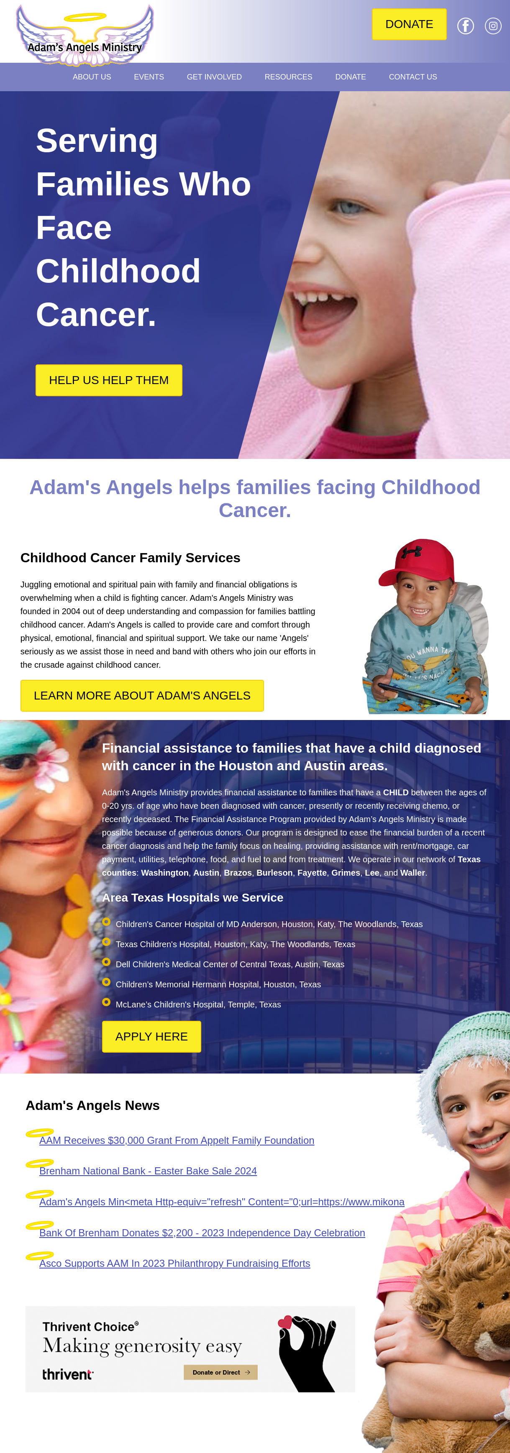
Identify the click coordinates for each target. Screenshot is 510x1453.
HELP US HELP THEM (109, 380)
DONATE (409, 24)
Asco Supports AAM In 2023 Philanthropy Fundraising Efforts (174, 1263)
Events (149, 77)
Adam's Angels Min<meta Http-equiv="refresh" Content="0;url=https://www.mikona (222, 1201)
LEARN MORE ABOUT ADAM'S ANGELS (142, 695)
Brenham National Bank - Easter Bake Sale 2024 (148, 1170)
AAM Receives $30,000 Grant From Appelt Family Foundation (177, 1140)
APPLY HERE (151, 1036)
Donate (350, 77)
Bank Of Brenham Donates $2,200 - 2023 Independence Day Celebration (202, 1232)
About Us (92, 77)
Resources (289, 77)
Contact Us (413, 77)
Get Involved (214, 77)
